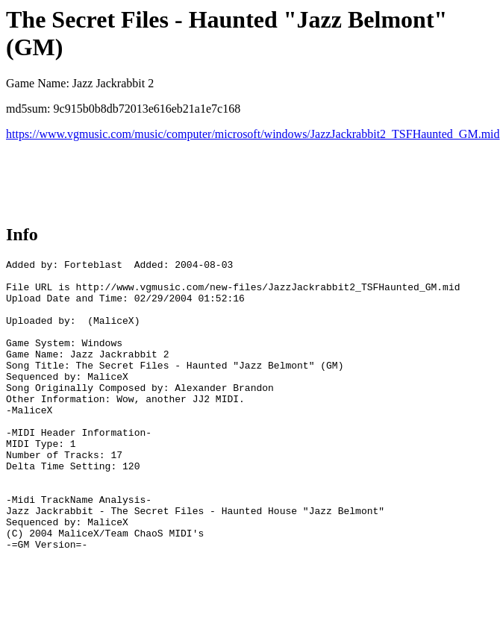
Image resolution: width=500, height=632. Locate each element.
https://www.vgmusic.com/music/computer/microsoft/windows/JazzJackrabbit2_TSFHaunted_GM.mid (253, 134)
